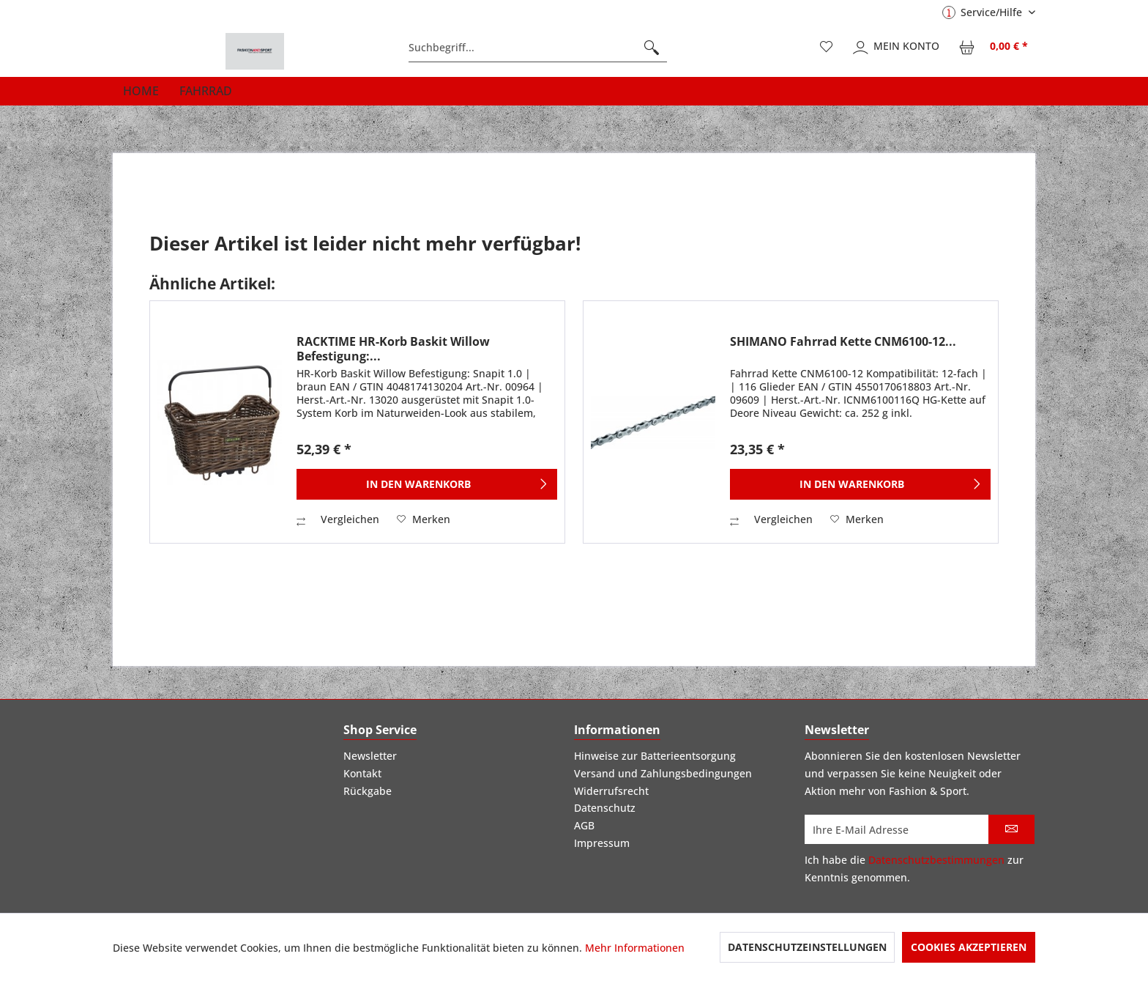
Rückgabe (367, 791)
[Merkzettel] (826, 47)
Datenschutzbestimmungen (936, 860)
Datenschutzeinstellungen (807, 947)
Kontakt (362, 773)
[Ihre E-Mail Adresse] (897, 829)
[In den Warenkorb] (427, 484)
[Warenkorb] (994, 47)
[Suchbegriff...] (538, 47)
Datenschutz (605, 808)
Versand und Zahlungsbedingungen (663, 773)
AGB (584, 825)
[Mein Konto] (897, 47)
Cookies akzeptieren (968, 947)
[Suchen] (651, 47)
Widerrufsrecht (611, 791)
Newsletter (370, 756)
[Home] (141, 91)
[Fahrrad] (205, 91)
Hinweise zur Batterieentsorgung (655, 756)
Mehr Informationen (635, 948)
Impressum (602, 843)
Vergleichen (338, 519)
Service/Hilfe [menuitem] (983, 12)
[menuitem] (538, 47)
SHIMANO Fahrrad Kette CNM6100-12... (843, 341)
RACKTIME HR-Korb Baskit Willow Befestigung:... (393, 348)
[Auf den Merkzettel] (423, 519)
